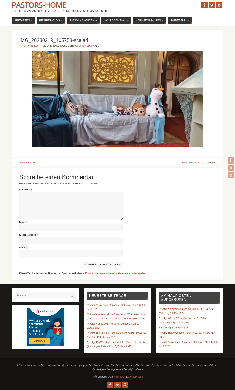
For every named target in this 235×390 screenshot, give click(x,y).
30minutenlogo (27, 162)
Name (23, 222)
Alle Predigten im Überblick (173, 327)
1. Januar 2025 (30, 46)
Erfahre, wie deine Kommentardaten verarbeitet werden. (115, 273)
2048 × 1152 (85, 46)
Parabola (119, 376)
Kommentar (26, 189)
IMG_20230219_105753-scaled (198, 162)
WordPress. (136, 376)
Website (23, 247)
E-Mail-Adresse (28, 234)
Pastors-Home (39, 5)
